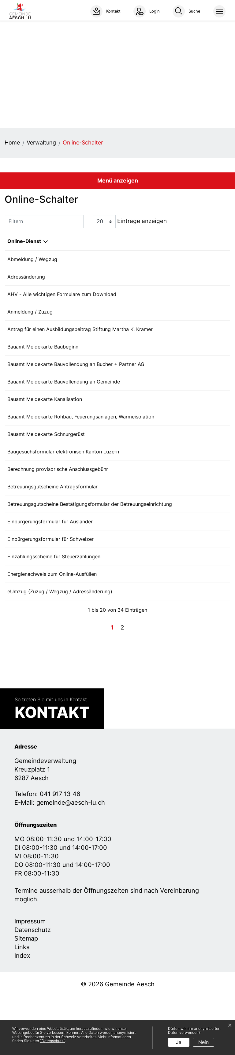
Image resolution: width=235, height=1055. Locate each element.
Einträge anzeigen (130, 221)
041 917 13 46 (60, 852)
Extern (215, 260)
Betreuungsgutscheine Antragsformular (52, 525)
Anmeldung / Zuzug (30, 318)
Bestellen (178, 570)
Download (215, 338)
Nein (203, 1042)
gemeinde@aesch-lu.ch (70, 861)
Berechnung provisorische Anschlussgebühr (57, 505)
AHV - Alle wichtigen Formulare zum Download (61, 298)
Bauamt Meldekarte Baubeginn (42, 363)
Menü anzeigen (117, 180)
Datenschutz (32, 988)
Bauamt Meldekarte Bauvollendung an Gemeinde (63, 402)
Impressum (30, 980)
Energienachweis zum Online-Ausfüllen (52, 628)
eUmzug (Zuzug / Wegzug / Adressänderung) (59, 648)
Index (22, 1014)
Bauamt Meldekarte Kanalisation (44, 421)
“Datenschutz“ (52, 1040)
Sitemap (26, 997)
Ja (178, 1042)
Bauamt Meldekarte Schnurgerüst (46, 466)
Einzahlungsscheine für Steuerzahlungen (53, 609)
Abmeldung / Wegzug (32, 259)
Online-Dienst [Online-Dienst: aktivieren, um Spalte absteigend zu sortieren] (24, 241)
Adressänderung (26, 279)
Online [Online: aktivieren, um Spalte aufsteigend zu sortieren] (164, 241)
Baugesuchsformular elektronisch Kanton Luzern (63, 486)
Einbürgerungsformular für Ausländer (50, 569)
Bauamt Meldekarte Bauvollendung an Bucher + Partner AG (75, 382)
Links (21, 1005)
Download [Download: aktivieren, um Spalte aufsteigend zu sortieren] (208, 241)
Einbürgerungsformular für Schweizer (50, 589)
